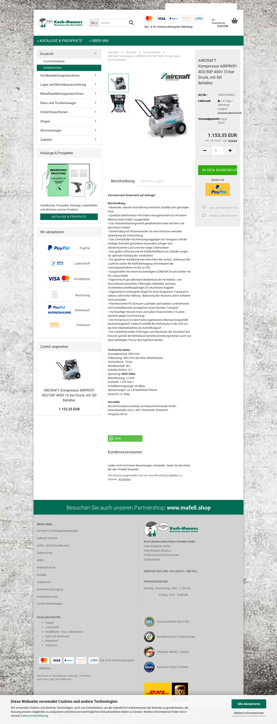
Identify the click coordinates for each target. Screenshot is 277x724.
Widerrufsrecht (46, 570)
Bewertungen (152, 183)
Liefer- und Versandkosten (53, 548)
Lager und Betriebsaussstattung (63, 87)
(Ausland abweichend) (230, 115)
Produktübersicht (47, 599)
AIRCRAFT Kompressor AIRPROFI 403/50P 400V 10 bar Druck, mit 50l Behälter (69, 398)
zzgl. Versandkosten (60, 682)
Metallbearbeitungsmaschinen (62, 96)
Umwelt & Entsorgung (50, 592)
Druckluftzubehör (54, 64)
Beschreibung (123, 183)
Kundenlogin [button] (202, 6)
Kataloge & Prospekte (69, 219)
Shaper (45, 124)
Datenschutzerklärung (34, 715)
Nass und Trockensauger (58, 106)
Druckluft (46, 56)
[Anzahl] (217, 153)
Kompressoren (52, 70)
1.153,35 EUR (69, 412)
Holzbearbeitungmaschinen (60, 78)
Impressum (44, 584)
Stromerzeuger (50, 133)
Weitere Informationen (249, 713)
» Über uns (99, 41)
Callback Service (47, 540)
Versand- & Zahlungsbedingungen (57, 533)
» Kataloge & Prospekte (59, 41)
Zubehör (46, 142)
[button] (177, 6)
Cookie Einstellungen (49, 606)
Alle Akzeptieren (249, 704)
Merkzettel (226, 6)
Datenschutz (44, 555)
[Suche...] (93, 23)
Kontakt (41, 577)
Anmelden (124, 481)
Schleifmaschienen (54, 115)
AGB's (40, 562)
